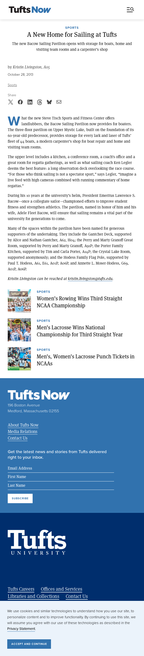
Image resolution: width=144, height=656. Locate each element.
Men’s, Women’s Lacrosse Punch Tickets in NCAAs (86, 360)
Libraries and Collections (33, 596)
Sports (72, 28)
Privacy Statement (21, 628)
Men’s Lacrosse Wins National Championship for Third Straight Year (80, 331)
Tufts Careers (21, 589)
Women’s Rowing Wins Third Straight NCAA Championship (79, 302)
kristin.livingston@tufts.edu (90, 278)
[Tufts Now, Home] (30, 10)
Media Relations (22, 431)
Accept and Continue (29, 644)
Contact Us (18, 438)
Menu (130, 10)
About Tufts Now (23, 425)
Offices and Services (61, 589)
